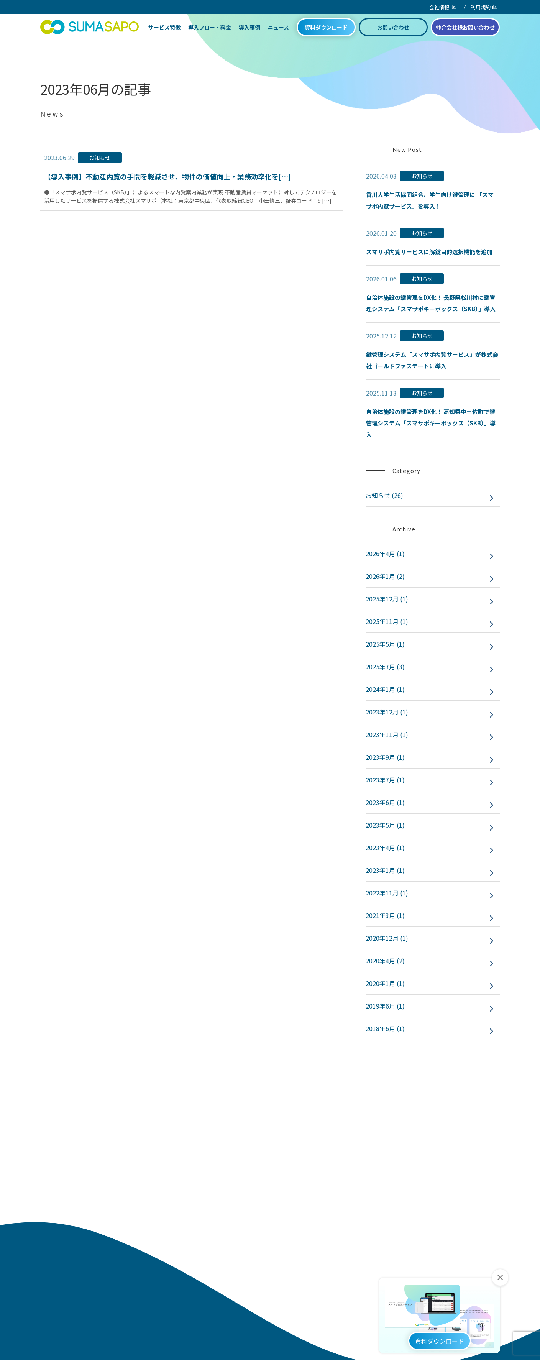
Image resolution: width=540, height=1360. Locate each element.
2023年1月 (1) (385, 870)
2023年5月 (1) (385, 824)
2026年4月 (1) (385, 553)
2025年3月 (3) (385, 666)
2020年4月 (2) (385, 960)
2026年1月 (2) (385, 576)
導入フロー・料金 (209, 35)
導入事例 (249, 35)
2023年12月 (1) (387, 711)
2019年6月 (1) (385, 1005)
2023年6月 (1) (385, 802)
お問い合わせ (393, 35)
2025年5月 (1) (385, 644)
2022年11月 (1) (387, 892)
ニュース (278, 35)
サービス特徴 (164, 35)
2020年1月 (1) (385, 983)
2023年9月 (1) (385, 757)
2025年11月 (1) (387, 621)
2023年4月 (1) (385, 847)
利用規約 (481, 7)
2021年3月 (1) (385, 915)
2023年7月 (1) (385, 779)
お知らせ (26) (384, 495)
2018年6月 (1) (385, 1028)
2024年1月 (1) (385, 689)
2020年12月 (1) (387, 938)
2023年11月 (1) (387, 734)
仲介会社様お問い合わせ (465, 35)
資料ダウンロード (326, 35)
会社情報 (439, 7)
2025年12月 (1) (387, 598)
